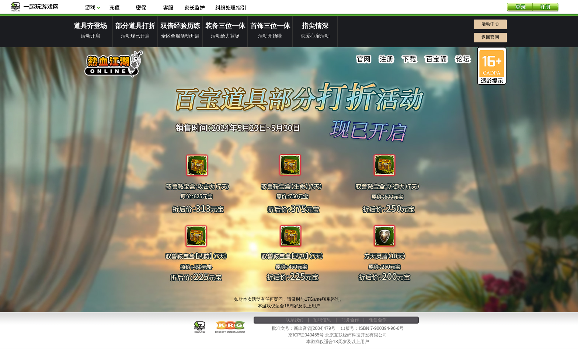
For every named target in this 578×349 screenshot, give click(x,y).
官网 (363, 59)
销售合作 (378, 319)
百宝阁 (436, 59)
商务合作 (350, 319)
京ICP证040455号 (306, 335)
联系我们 (294, 319)
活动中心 (490, 24)
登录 (520, 8)
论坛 (462, 59)
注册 (545, 8)
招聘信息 (322, 319)
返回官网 (490, 37)
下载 (409, 59)
